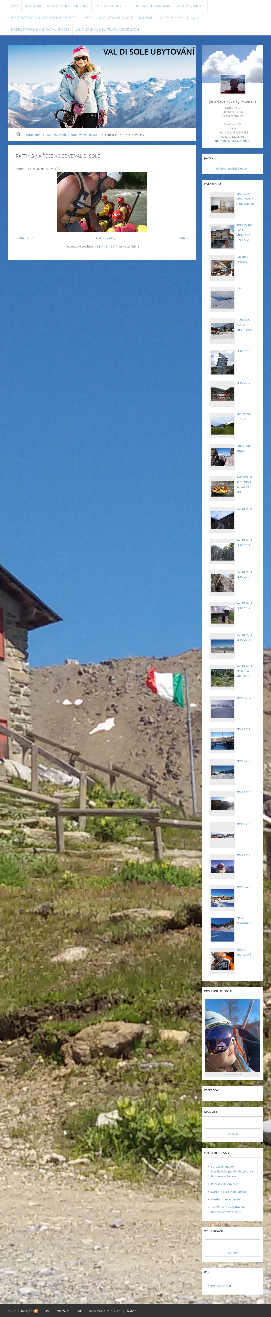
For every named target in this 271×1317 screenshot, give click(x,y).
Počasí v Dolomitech (224, 1184)
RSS (47, 1311)
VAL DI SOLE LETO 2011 (244, 542)
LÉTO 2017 (243, 383)
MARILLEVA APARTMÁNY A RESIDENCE (245, 198)
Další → (184, 238)
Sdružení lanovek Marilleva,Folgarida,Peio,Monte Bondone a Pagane (232, 1171)
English (232, 168)
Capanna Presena (242, 259)
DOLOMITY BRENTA (190, 6)
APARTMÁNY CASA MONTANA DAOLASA (244, 232)
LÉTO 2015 (243, 351)
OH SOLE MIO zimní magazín (180, 18)
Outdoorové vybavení (226, 1199)
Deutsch (243, 168)
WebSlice (63, 1311)
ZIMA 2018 (243, 855)
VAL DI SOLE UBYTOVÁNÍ (148, 51)
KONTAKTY (146, 18)
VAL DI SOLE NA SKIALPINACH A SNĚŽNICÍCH (107, 29)
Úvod (14, 6)
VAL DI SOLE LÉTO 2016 (244, 637)
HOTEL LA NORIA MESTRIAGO (244, 324)
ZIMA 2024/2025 (243, 920)
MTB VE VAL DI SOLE (244, 416)
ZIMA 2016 (243, 792)
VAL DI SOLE (244, 509)
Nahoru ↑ (133, 1311)
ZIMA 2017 (243, 824)
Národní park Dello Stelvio (229, 1192)
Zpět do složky (105, 238)
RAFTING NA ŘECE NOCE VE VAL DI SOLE (72, 135)
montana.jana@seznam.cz (232, 141)
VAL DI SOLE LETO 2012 (244, 574)
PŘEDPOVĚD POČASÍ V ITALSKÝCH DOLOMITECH (45, 18)
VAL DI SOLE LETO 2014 (244, 605)
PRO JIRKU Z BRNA (244, 448)
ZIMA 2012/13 (245, 698)
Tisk (79, 1311)
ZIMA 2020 (243, 887)
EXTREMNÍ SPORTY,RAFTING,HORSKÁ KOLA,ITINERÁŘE (133, 6)
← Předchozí (24, 238)
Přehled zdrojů (221, 1286)
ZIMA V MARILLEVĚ (243, 952)
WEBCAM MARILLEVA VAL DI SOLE (109, 18)
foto (239, 288)
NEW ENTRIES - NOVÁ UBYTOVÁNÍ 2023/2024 (56, 6)
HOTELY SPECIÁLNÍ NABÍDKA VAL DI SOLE (40, 29)
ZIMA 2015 (243, 761)
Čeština (221, 168)
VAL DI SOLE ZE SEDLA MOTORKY (244, 671)
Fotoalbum (33, 135)
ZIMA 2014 (243, 729)
